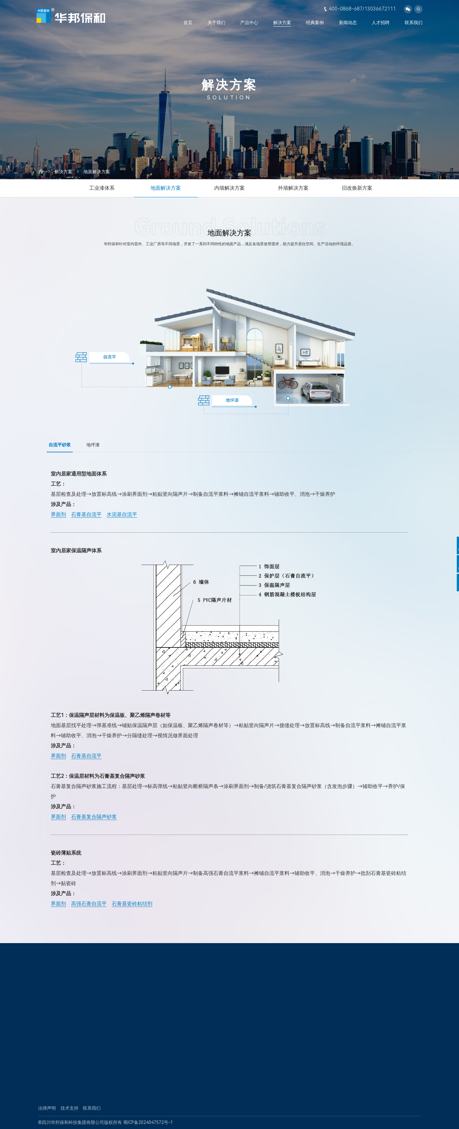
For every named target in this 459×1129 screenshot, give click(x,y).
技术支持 (69, 1108)
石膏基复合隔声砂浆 (94, 817)
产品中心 (249, 22)
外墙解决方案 (293, 188)
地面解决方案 (96, 171)
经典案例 (315, 22)
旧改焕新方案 (357, 188)
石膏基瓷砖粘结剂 (132, 904)
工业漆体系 (102, 188)
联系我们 (413, 22)
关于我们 (216, 22)
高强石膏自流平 (89, 904)
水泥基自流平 (122, 514)
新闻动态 (348, 22)
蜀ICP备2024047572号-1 (148, 1122)
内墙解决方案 (229, 188)
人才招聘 (380, 22)
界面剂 (58, 514)
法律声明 (47, 1108)
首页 (187, 22)
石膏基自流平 (86, 514)
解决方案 (282, 22)
